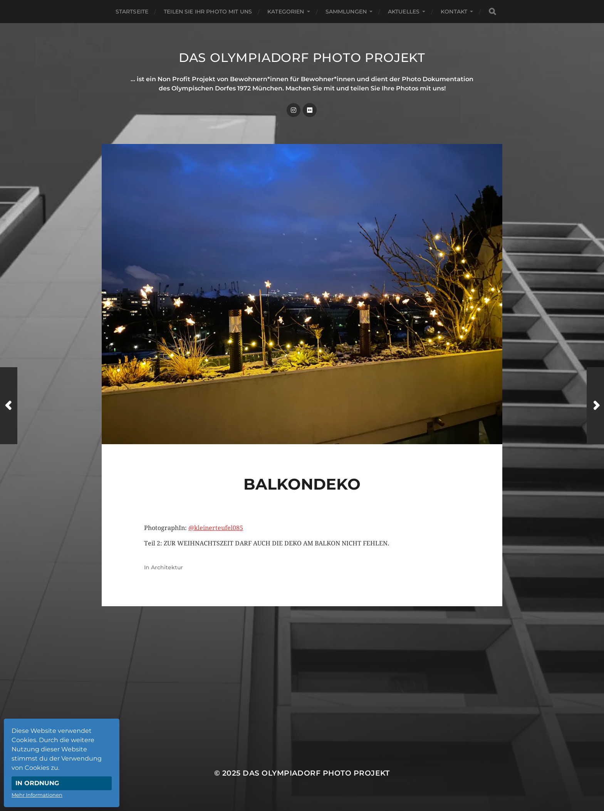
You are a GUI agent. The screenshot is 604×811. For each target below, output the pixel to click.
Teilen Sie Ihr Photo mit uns (208, 11)
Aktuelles (403, 11)
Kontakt (454, 11)
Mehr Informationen (37, 795)
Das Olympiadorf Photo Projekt (302, 57)
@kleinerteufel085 (215, 528)
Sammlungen (346, 11)
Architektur (167, 567)
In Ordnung (37, 783)
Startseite (132, 11)
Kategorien (285, 11)
